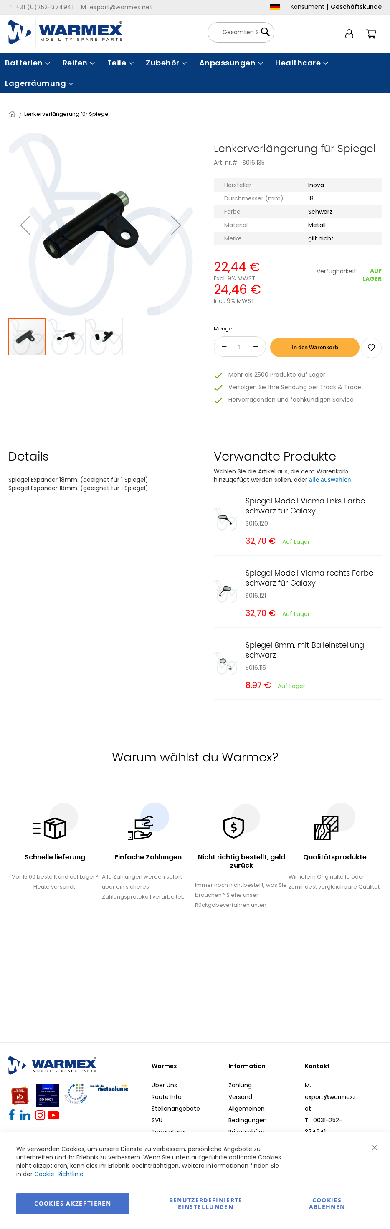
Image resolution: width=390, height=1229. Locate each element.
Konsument (307, 7)
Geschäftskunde (356, 7)
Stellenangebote (176, 1108)
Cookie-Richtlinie (59, 1174)
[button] (25, 225)
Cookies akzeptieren (72, 1203)
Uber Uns (164, 1085)
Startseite (13, 114)
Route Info (167, 1097)
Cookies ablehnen (327, 1203)
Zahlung (240, 1085)
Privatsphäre (246, 1132)
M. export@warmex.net (331, 1097)
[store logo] (65, 33)
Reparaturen (170, 1132)
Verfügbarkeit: (337, 271)
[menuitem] (26, 63)
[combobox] (241, 32)
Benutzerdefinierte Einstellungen (206, 1203)
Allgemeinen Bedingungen (247, 1114)
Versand (240, 1097)
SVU (157, 1120)
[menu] (195, 73)
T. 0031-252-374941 (323, 1126)
